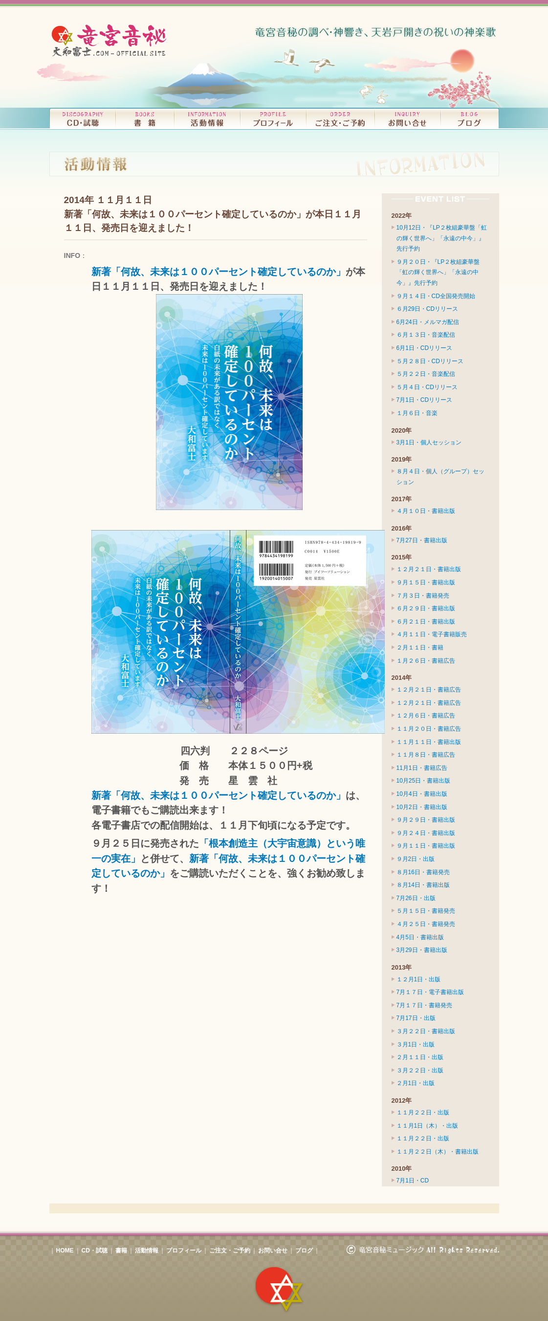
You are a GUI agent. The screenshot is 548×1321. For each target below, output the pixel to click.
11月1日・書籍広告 (421, 768)
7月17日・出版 (416, 1018)
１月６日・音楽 (417, 413)
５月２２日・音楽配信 (425, 374)
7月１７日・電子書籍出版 (430, 992)
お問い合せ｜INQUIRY (407, 118)
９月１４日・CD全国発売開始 (435, 296)
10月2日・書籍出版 (421, 807)
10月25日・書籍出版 (423, 780)
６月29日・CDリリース (427, 308)
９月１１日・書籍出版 (425, 845)
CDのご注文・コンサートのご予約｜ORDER (340, 118)
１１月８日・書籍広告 (425, 754)
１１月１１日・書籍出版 (428, 742)
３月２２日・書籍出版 (425, 1031)
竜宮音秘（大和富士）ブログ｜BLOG (469, 118)
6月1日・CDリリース (424, 348)
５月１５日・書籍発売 (425, 910)
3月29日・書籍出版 (421, 950)
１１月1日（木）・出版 (427, 1125)
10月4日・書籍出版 (421, 793)
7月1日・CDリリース (424, 399)
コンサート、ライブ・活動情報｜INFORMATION (207, 118)
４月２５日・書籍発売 (425, 924)
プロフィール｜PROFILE (273, 118)
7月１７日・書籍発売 (424, 1005)
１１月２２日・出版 (422, 1112)
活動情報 (146, 1250)
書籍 (121, 1250)
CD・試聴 (95, 1250)
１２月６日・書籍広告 (425, 715)
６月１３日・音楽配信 (425, 334)
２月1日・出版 (415, 1083)
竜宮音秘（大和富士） (110, 40)
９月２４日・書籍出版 (425, 833)
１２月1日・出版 (418, 979)
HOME (65, 1250)
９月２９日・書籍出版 (425, 819)
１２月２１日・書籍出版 (428, 569)
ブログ (304, 1250)
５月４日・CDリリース (427, 387)
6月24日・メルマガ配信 (427, 322)
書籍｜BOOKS (144, 118)
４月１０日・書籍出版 (425, 511)
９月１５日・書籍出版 (425, 582)
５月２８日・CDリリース (429, 361)
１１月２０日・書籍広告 (428, 728)
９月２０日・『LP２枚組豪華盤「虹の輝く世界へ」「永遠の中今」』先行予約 (438, 272)
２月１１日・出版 (419, 1057)
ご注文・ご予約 (229, 1250)
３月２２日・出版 (419, 1070)
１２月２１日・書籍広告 (428, 689)
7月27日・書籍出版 (421, 540)
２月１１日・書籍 (419, 647)
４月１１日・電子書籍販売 (431, 634)
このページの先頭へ (274, 1208)
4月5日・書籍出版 (420, 937)
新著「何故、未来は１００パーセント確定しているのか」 (218, 271)
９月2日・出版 (415, 859)
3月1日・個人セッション (428, 442)
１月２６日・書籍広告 (425, 660)
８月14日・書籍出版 (423, 884)
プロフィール (183, 1250)
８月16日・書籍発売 (423, 872)
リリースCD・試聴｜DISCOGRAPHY (82, 118)
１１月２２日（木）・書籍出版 (437, 1151)
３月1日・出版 (415, 1044)
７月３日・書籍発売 (422, 595)
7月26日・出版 (416, 898)
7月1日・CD (412, 1180)
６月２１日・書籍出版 (425, 621)
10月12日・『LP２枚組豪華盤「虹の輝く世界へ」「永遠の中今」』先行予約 (441, 238)
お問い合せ (272, 1250)
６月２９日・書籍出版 (425, 608)
